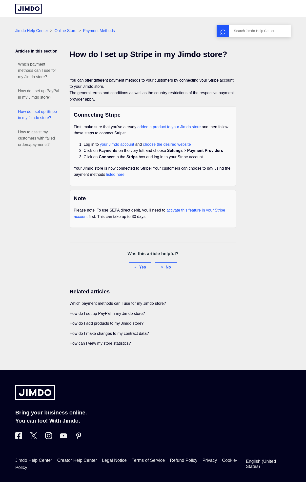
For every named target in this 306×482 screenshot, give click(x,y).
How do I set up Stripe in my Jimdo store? (37, 114)
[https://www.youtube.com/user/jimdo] (63, 437)
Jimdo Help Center (31, 31)
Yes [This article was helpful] (142, 267)
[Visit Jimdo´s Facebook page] (18, 437)
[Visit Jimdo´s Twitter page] (33, 437)
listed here (115, 174)
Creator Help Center (77, 460)
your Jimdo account (117, 144)
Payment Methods (99, 31)
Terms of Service (148, 460)
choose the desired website (167, 144)
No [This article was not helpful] (168, 267)
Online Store (66, 31)
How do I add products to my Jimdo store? (107, 323)
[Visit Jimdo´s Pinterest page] (78, 437)
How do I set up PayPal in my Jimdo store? (38, 94)
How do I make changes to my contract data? (109, 333)
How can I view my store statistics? (100, 343)
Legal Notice (114, 460)
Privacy (210, 460)
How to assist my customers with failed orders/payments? (36, 138)
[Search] (254, 31)
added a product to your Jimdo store (169, 127)
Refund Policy (183, 460)
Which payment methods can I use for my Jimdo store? (37, 70)
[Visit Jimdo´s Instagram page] (48, 437)
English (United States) (261, 464)
